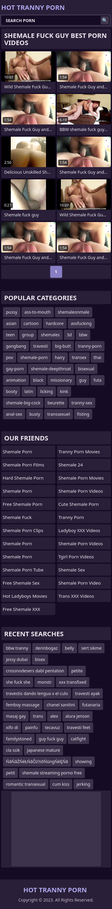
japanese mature (43, 750)
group (28, 335)
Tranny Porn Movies (79, 451)
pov (9, 357)
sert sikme (91, 648)
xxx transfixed (72, 682)
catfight (78, 739)
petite (77, 671)
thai (97, 357)
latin (28, 391)
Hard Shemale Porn (23, 478)
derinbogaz (46, 648)
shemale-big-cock (23, 403)
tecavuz (52, 727)
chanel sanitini (61, 705)
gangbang (16, 346)
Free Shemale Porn (22, 504)
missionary (61, 380)
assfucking (81, 323)
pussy (11, 312)
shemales (50, 335)
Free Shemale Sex (21, 583)
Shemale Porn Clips (23, 530)
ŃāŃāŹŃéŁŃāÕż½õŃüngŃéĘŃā (37, 761)
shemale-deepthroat (51, 369)
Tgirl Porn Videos (76, 557)
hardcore (55, 323)
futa (97, 380)
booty (11, 391)
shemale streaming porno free (52, 773)
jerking (83, 784)
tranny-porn (90, 346)
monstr (44, 682)
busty (34, 414)
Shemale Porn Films (23, 465)
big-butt (63, 346)
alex (54, 716)
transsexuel (58, 414)
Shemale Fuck (17, 517)
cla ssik (13, 750)
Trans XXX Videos (76, 596)
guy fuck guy (51, 739)
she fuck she (18, 682)
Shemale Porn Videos (81, 491)
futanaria (91, 705)
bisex (40, 659)
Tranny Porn (71, 517)
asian (11, 323)
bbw (83, 335)
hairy (60, 357)
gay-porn (15, 369)
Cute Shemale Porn (79, 504)
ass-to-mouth (37, 312)
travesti (40, 346)
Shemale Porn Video (80, 583)
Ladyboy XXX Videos (79, 530)
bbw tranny (17, 648)
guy (82, 380)
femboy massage (22, 705)
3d (69, 335)
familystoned (19, 739)
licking (46, 391)
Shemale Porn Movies (81, 478)
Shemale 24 (71, 465)
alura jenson (77, 716)
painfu (31, 727)
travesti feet (78, 727)
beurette (56, 403)
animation (16, 380)
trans (38, 716)
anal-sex (14, 414)
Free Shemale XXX (21, 609)
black (38, 380)
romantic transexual (25, 784)
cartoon (31, 323)
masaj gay (16, 716)
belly (69, 648)
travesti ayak (87, 693)
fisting (83, 414)
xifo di (12, 727)
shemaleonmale (73, 312)
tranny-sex (82, 403)
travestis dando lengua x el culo (37, 693)
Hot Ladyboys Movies (25, 596)
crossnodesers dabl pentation (35, 671)
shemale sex (72, 570)
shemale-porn (34, 357)
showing (83, 761)
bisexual (86, 369)
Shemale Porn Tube (23, 570)
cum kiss (61, 784)
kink (64, 391)
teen (10, 335)
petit (10, 773)
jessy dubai (17, 659)
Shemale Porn (17, 451)
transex (79, 357)
